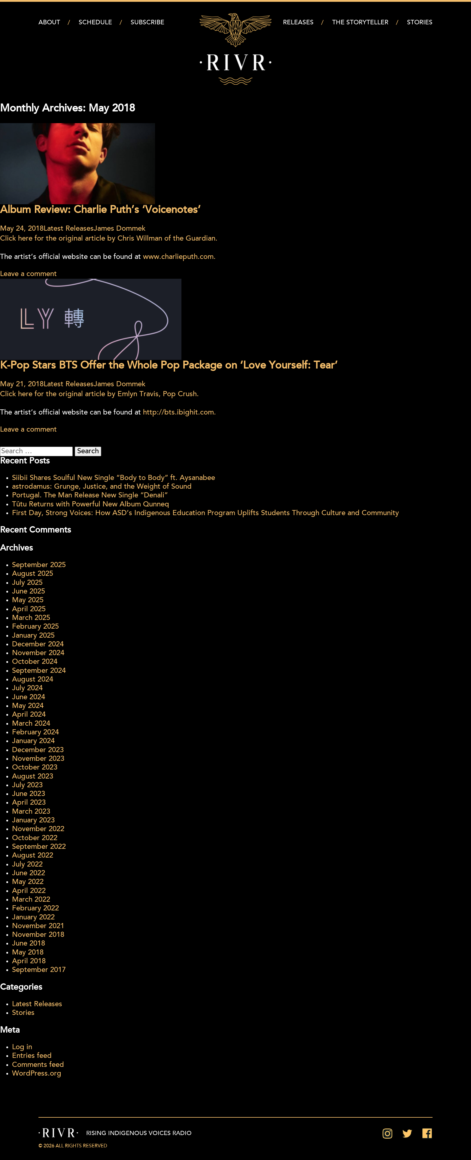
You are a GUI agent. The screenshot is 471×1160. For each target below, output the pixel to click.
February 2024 (35, 732)
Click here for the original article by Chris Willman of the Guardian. (108, 239)
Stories (420, 22)
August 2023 (32, 777)
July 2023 (27, 785)
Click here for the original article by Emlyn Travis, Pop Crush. (99, 394)
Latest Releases (69, 229)
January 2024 (33, 741)
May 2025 (28, 600)
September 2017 (39, 970)
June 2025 (28, 592)
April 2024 (29, 715)
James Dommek (119, 229)
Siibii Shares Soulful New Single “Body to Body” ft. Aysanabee (113, 478)
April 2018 (29, 961)
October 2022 (34, 838)
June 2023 (28, 794)
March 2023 (31, 812)
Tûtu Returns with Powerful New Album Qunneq (90, 505)
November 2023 (38, 759)
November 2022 (38, 829)
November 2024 (38, 653)
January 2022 (33, 918)
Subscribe (147, 22)
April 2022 (29, 891)
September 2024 (39, 671)
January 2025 (33, 636)
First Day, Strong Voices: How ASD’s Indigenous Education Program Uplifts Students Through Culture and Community (205, 513)
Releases (298, 22)
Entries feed (32, 1056)
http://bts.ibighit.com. (179, 413)
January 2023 (33, 820)
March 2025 (31, 618)
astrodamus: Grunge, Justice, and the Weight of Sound (102, 487)
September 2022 (39, 847)
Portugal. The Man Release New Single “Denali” (90, 496)
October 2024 (34, 662)
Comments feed (38, 1065)
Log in (22, 1047)
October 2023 (34, 768)
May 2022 (28, 882)
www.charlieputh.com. (179, 257)
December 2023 (38, 750)
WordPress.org (36, 1074)
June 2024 (28, 697)
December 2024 (38, 644)
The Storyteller (360, 22)
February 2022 (35, 909)
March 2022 (31, 900)
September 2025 (39, 565)
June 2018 (28, 944)
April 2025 (29, 609)
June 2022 (28, 873)
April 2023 (29, 803)
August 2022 (32, 856)
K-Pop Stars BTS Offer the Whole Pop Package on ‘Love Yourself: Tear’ (169, 366)
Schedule (95, 22)
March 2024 (31, 724)
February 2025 (35, 627)
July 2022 (27, 865)
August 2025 (32, 574)
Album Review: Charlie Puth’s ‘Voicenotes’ (100, 210)
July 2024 (27, 688)
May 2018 (28, 953)
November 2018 (38, 935)
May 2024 (28, 706)
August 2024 (32, 680)
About (49, 22)
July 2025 (27, 583)
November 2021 (38, 926)
